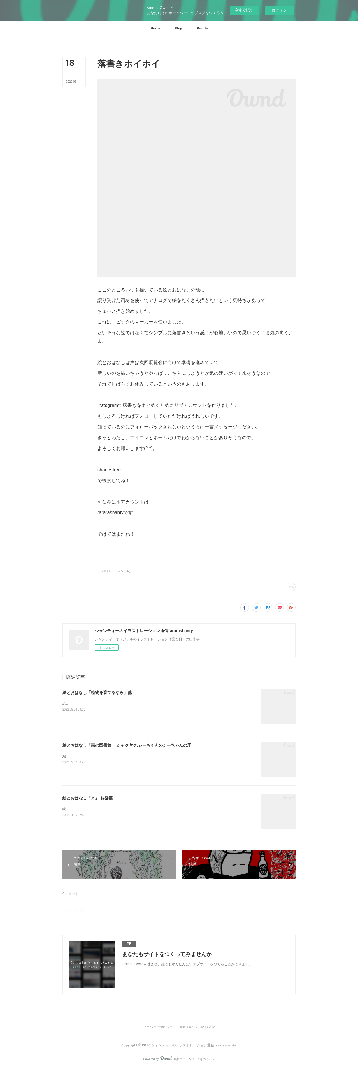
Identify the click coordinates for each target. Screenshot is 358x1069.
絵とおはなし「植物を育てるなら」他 (97, 692)
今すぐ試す (244, 10)
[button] (155, 28)
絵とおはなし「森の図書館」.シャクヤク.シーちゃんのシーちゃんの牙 (126, 745)
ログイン (279, 10)
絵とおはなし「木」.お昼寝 (87, 798)
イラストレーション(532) (113, 571)
